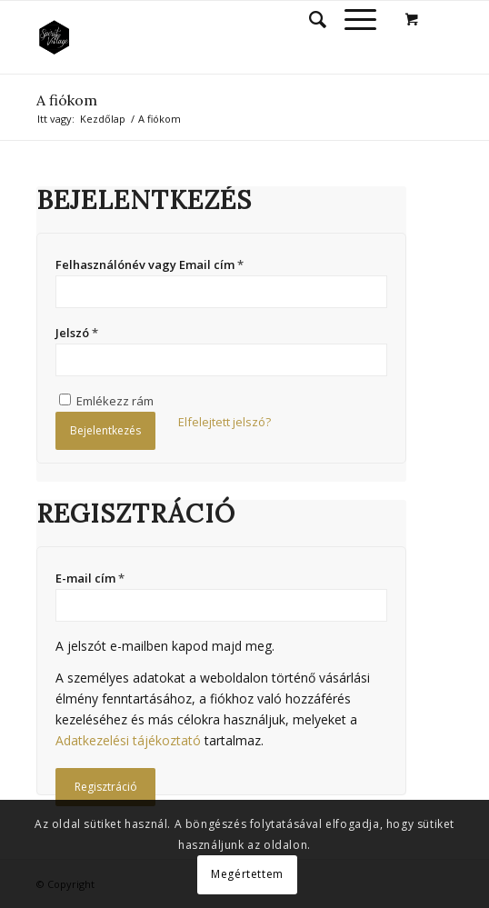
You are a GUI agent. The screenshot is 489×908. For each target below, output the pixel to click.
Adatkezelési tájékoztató (128, 740)
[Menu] (351, 19)
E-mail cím (90, 578)
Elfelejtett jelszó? (224, 422)
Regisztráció (106, 786)
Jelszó (76, 332)
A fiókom (66, 100)
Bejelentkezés (105, 430)
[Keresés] (308, 19)
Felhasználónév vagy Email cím (149, 264)
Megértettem (247, 874)
